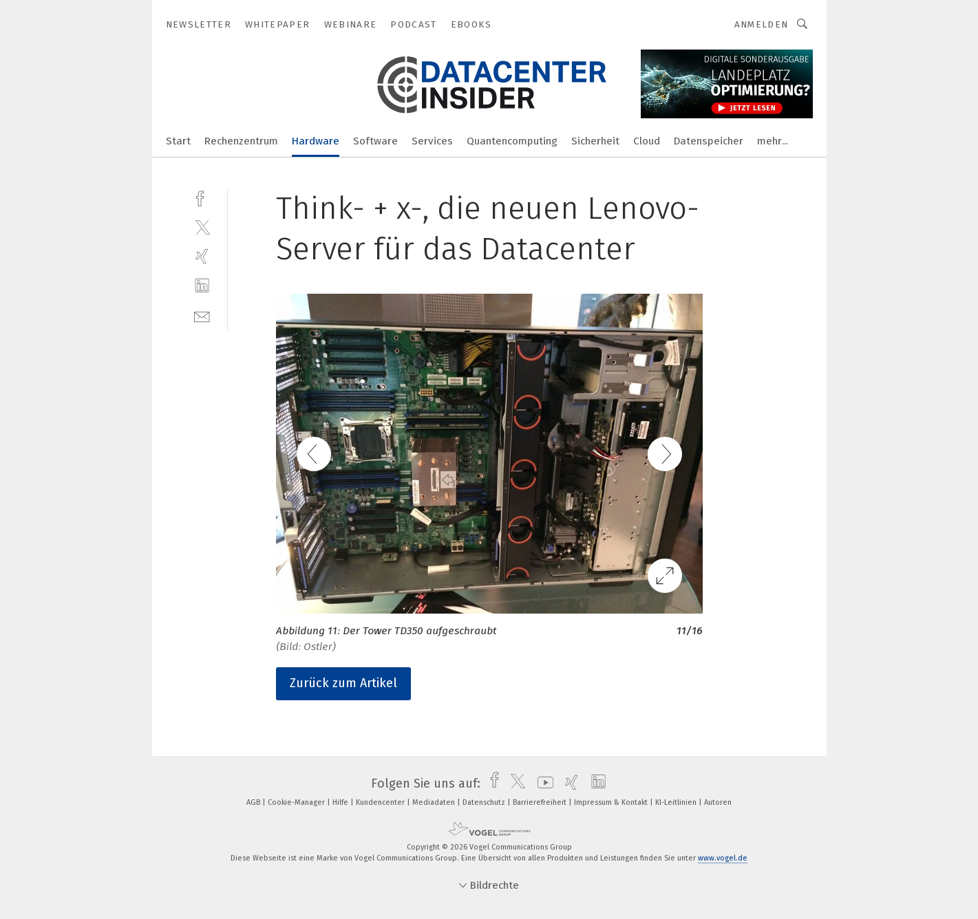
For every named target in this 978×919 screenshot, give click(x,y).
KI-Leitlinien (677, 802)
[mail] (202, 315)
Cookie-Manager (297, 802)
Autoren (718, 802)
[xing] (202, 256)
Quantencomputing (512, 141)
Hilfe (341, 802)
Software (375, 141)
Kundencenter (381, 802)
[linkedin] (202, 285)
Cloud (646, 141)
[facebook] (202, 197)
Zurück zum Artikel (343, 683)
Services (432, 141)
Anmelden (761, 24)
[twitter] (202, 226)
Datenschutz (485, 802)
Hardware (315, 141)
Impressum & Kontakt (612, 802)
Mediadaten (434, 802)
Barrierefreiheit (540, 802)
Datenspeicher (708, 141)
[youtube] (542, 783)
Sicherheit (595, 141)
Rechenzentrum (241, 141)
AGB (254, 802)
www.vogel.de (722, 858)
